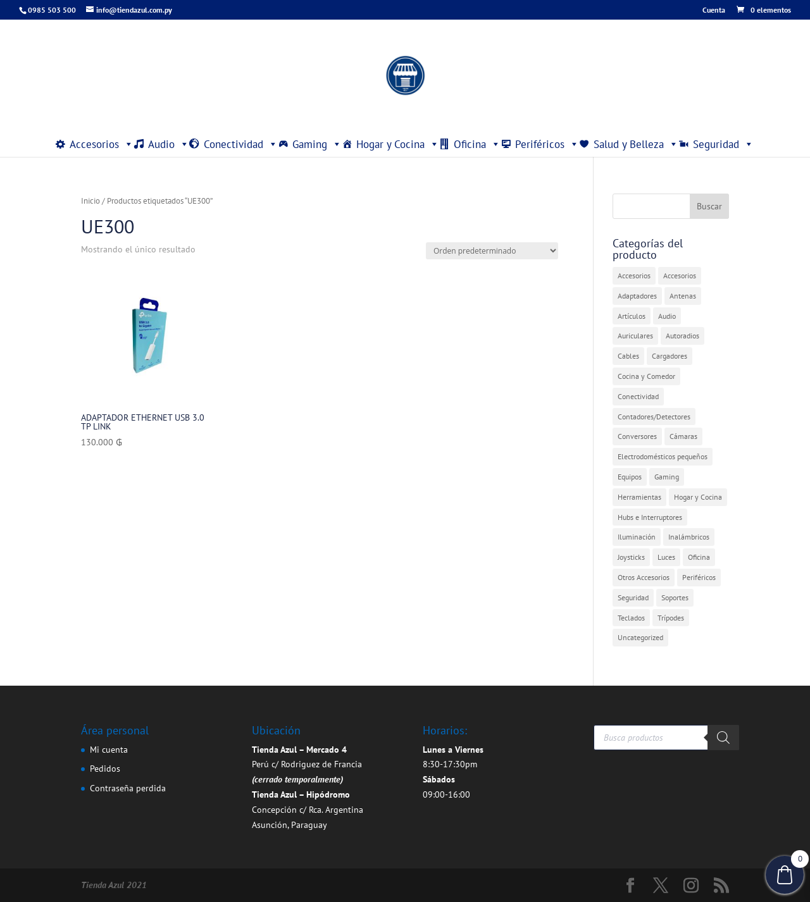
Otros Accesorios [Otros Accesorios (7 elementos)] (644, 577)
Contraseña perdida (128, 788)
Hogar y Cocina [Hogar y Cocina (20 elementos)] (698, 497)
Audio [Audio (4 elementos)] (667, 316)
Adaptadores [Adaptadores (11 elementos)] (637, 295)
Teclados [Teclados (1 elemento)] (631, 617)
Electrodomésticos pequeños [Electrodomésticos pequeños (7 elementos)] (662, 456)
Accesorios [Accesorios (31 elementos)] (634, 275)
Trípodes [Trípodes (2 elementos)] (670, 617)
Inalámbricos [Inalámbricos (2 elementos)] (688, 536)
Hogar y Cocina (397, 144)
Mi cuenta (109, 749)
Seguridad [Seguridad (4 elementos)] (633, 597)
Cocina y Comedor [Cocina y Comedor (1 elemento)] (646, 376)
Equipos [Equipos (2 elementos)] (630, 476)
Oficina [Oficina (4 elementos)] (699, 557)
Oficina (477, 144)
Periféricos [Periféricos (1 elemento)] (699, 577)
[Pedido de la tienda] (492, 250)
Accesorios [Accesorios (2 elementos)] (679, 275)
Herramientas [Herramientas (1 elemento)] (639, 497)
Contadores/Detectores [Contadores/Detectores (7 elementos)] (654, 416)
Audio (168, 144)
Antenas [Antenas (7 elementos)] (683, 295)
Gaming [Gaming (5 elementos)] (666, 476)
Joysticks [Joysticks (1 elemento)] (631, 557)
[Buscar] (723, 737)
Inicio (90, 200)
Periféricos (547, 144)
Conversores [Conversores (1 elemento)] (637, 436)
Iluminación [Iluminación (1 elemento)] (637, 536)
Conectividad (241, 144)
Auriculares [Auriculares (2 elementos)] (635, 335)
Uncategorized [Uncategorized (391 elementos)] (640, 637)
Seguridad (723, 144)
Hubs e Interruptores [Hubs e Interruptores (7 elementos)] (650, 517)
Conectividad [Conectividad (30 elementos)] (638, 396)
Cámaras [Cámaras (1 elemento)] (683, 436)
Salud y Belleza (636, 144)
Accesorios (102, 144)
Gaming (317, 144)
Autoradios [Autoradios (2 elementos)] (682, 335)
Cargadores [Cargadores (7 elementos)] (669, 356)
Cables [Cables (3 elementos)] (628, 356)
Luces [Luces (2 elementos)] (666, 557)
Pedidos (105, 768)
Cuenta (713, 10)
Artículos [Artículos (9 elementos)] (631, 316)
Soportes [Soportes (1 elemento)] (674, 597)
